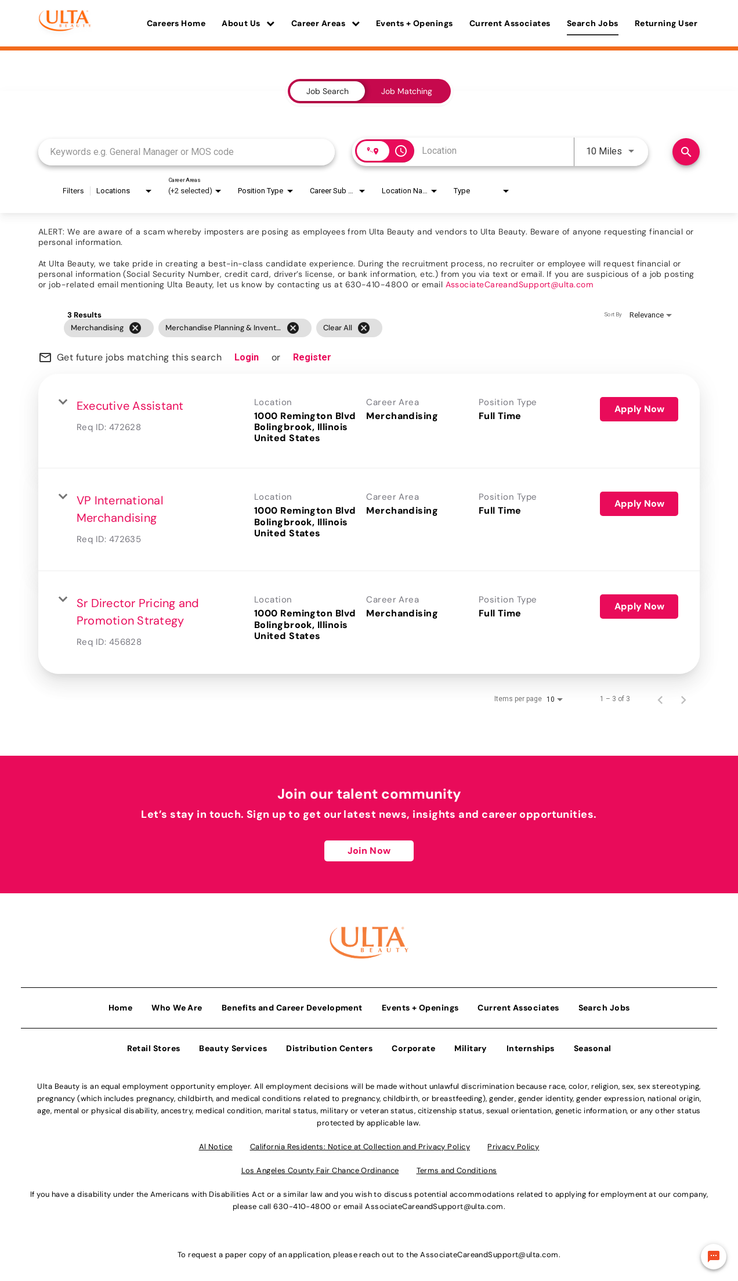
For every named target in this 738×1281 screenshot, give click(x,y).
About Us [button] (248, 23)
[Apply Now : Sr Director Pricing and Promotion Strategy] (639, 606)
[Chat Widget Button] (713, 1256)
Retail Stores (153, 1045)
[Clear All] (363, 328)
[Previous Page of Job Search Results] (660, 698)
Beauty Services (233, 1045)
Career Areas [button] (325, 23)
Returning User (666, 23)
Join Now (369, 851)
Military (470, 1045)
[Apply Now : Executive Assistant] (639, 409)
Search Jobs (592, 23)
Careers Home (176, 23)
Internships (531, 1045)
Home (120, 1004)
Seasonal (593, 1045)
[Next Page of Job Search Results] (683, 698)
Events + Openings (414, 23)
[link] (369, 421)
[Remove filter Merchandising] (135, 328)
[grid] (347, 328)
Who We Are (176, 1004)
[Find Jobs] (686, 151)
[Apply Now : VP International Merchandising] (639, 504)
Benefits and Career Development (292, 1004)
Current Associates (510, 23)
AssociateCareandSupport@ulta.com (519, 284)
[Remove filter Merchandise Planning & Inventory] (293, 328)
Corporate (413, 1045)
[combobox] (186, 151)
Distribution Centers (329, 1045)
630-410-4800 (302, 1203)
